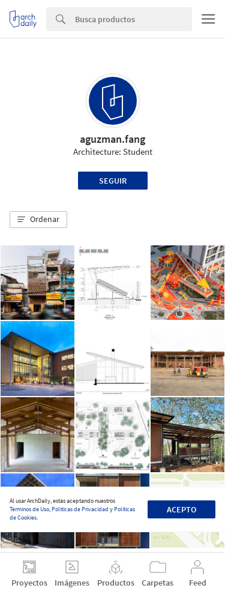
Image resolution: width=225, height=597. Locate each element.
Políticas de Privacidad (80, 509)
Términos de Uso (29, 509)
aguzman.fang (112, 139)
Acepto (181, 509)
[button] (38, 219)
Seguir (113, 180)
